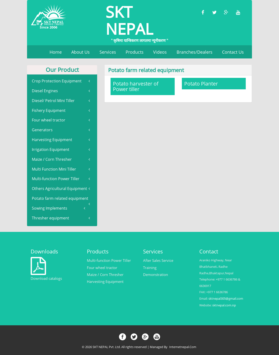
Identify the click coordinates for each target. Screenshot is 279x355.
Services (108, 52)
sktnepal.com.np (224, 305)
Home (56, 52)
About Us (80, 52)
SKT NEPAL (139, 21)
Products (135, 52)
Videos (160, 52)
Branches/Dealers (194, 52)
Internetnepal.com (183, 347)
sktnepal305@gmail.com (226, 299)
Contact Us (233, 52)
